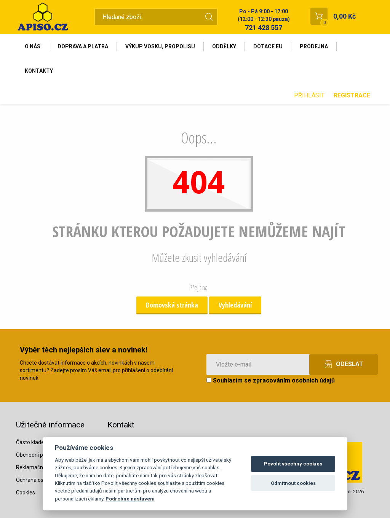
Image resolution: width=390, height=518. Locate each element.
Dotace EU (268, 46)
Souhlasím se (270, 380)
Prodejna (314, 46)
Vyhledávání (235, 304)
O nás (32, 46)
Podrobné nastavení (130, 499)
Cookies (25, 492)
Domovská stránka (172, 304)
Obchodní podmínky (40, 455)
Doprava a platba (83, 46)
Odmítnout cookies (293, 483)
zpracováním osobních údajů (294, 380)
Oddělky (224, 46)
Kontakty (39, 71)
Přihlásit (309, 95)
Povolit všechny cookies (293, 464)
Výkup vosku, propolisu (160, 46)
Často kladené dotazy (42, 442)
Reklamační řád (34, 467)
